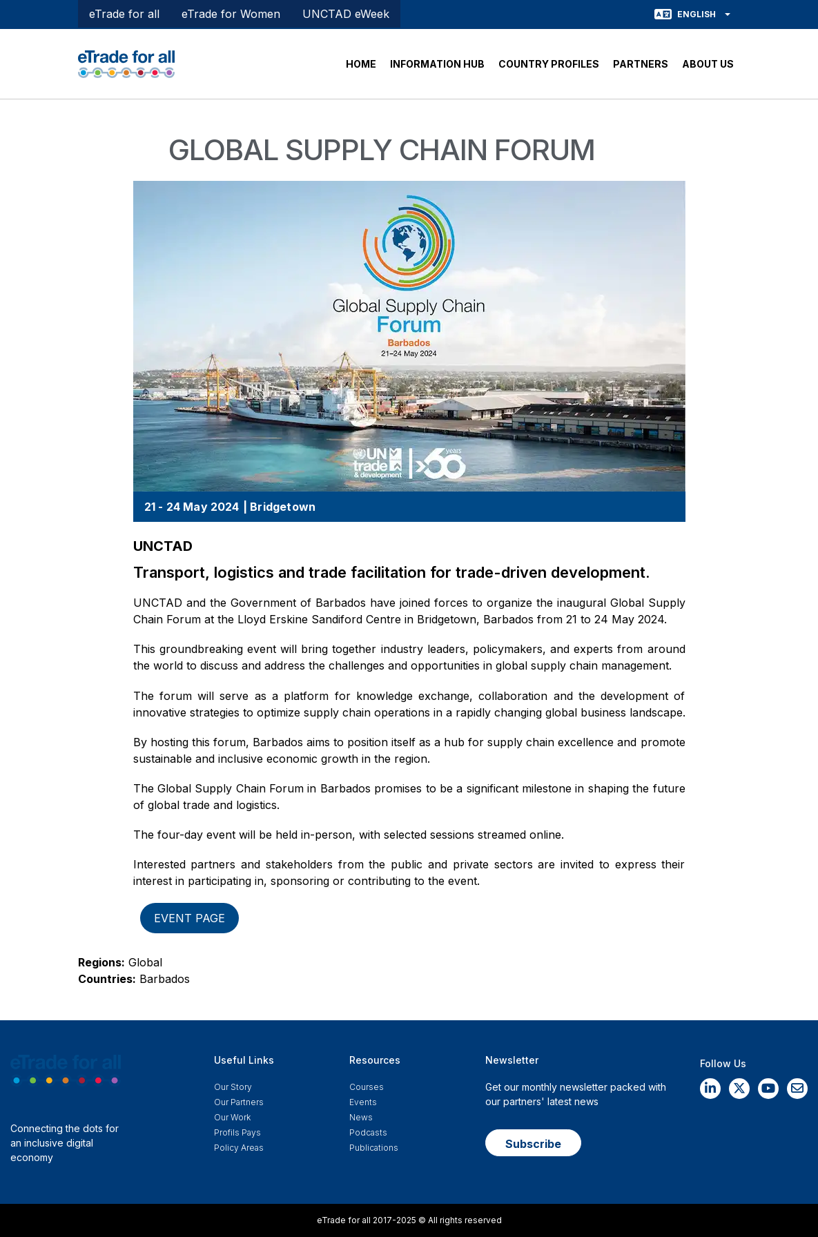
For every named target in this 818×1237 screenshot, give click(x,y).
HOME (361, 64)
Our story (233, 1087)
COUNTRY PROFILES (548, 64)
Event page (189, 918)
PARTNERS (640, 64)
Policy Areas (239, 1147)
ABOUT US (708, 64)
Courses (366, 1087)
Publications (373, 1147)
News (361, 1117)
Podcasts (368, 1132)
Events (363, 1102)
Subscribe (533, 1144)
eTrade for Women (231, 14)
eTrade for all (124, 14)
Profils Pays (237, 1132)
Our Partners (239, 1102)
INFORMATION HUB (437, 64)
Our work (232, 1117)
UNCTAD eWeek (345, 14)
